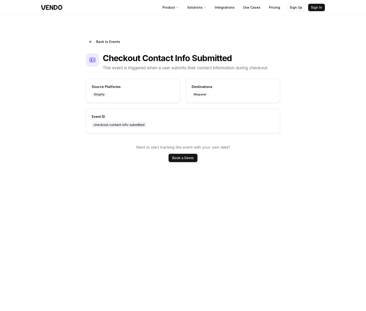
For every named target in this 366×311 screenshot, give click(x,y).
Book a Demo (183, 158)
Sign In (316, 7)
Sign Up (296, 7)
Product (170, 7)
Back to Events (104, 42)
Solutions (196, 7)
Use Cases (251, 7)
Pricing (274, 7)
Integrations (225, 7)
